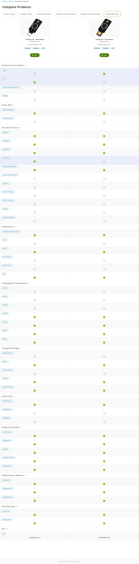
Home (4, 12)
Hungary (8, 1)
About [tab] (18, 7)
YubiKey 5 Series (26, 25)
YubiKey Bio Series (112, 25)
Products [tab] (26, 7)
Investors (107, 1)
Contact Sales (116, 1)
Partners (125, 1)
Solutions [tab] (55, 7)
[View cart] (134, 7)
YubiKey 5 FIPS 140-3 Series (91, 25)
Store (128, 7)
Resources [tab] (46, 7)
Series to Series (9, 25)
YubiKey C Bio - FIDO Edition (34, 50)
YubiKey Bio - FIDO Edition (104, 50)
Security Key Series (44, 25)
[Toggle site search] (107, 7)
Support (132, 1)
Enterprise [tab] (35, 7)
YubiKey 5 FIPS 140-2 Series (66, 25)
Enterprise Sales (116, 7)
